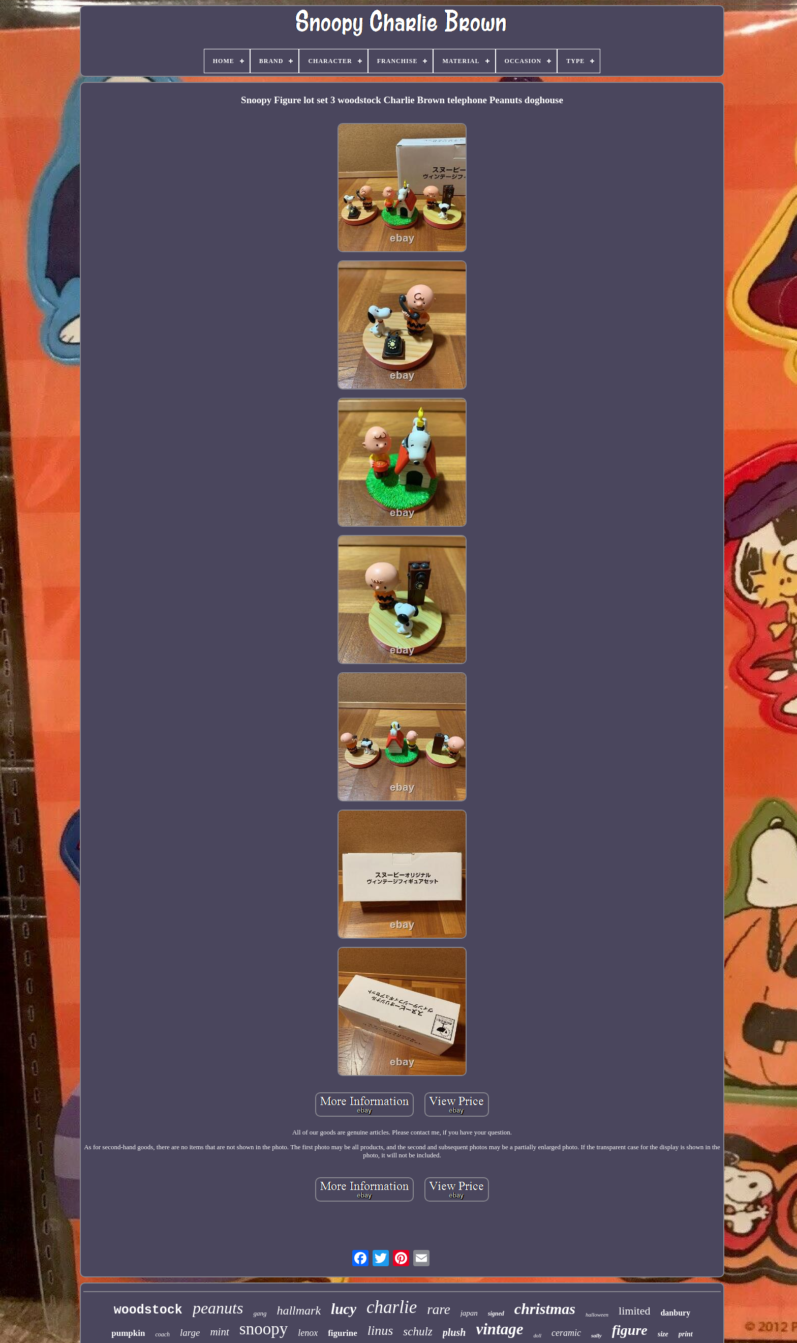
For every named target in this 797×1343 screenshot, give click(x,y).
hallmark (299, 1310)
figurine (342, 1333)
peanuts (218, 1308)
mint (219, 1332)
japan (469, 1313)
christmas (544, 1308)
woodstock (148, 1310)
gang (259, 1313)
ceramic (566, 1333)
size (663, 1334)
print (686, 1334)
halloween (597, 1314)
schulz (418, 1331)
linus (380, 1330)
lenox (308, 1333)
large (190, 1332)
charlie (391, 1307)
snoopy (263, 1329)
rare (438, 1309)
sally (596, 1335)
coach (162, 1334)
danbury (675, 1312)
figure (630, 1330)
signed (496, 1313)
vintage (499, 1329)
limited (634, 1310)
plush (454, 1332)
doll (537, 1335)
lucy (343, 1309)
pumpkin (128, 1333)
